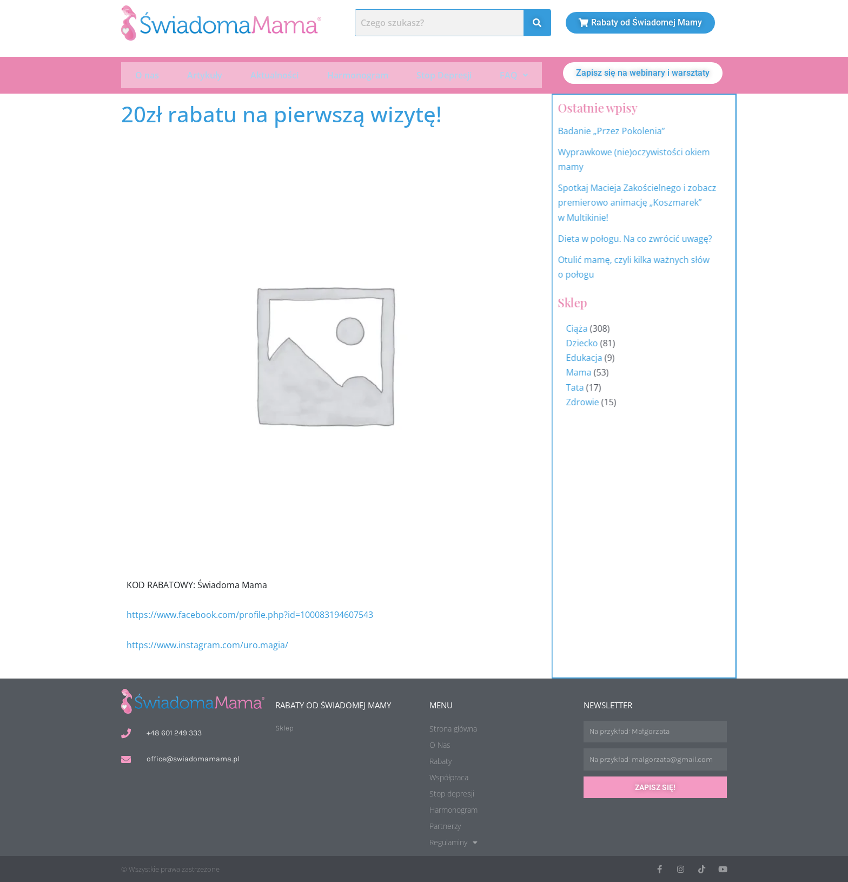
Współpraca (448, 776)
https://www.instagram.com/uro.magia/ (207, 644)
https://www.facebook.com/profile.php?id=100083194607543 (251, 614)
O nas (147, 75)
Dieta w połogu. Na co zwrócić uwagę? (674, 237)
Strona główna (453, 727)
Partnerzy (445, 825)
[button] (514, 74)
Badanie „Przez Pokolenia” (650, 130)
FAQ (514, 75)
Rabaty (440, 760)
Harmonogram (357, 75)
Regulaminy (453, 841)
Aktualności (274, 75)
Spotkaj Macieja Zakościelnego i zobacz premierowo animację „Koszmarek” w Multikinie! (676, 201)
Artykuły (204, 75)
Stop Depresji (444, 75)
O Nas (440, 744)
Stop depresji (451, 792)
